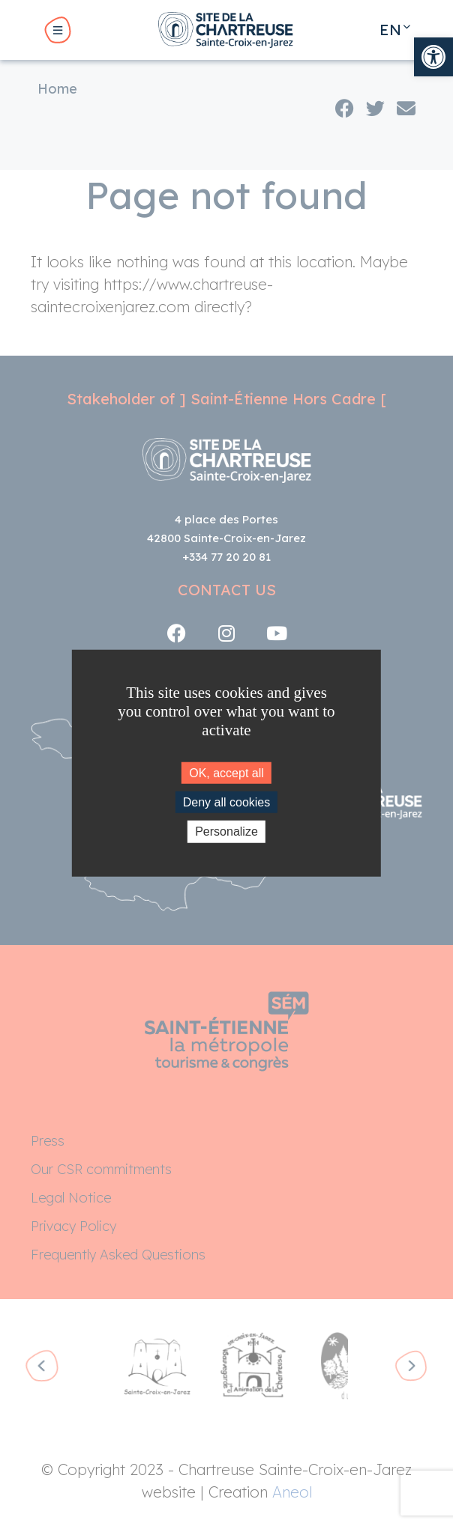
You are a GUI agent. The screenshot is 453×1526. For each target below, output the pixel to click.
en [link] (390, 29)
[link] (433, 56)
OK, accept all (226, 773)
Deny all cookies (227, 802)
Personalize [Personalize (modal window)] (226, 831)
